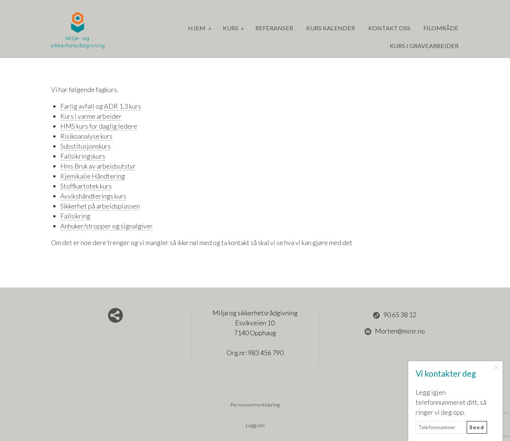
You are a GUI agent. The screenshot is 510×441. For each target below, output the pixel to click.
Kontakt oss (389, 27)
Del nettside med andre (115, 315)
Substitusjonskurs (85, 146)
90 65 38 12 (394, 315)
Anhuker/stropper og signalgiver (106, 226)
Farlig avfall (77, 106)
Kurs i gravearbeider (424, 45)
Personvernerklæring (255, 404)
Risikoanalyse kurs (86, 136)
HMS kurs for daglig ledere (98, 126)
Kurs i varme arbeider (91, 116)
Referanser (274, 27)
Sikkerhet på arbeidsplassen (100, 206)
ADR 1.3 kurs (122, 106)
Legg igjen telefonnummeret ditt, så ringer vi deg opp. (451, 402)
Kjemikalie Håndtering (92, 176)
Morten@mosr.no (394, 331)
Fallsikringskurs (82, 156)
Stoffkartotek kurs (86, 186)
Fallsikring (75, 216)
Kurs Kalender (330, 27)
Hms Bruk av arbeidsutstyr (98, 166)
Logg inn (255, 425)
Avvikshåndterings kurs (93, 196)
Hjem (197, 27)
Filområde (441, 27)
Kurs (231, 27)
